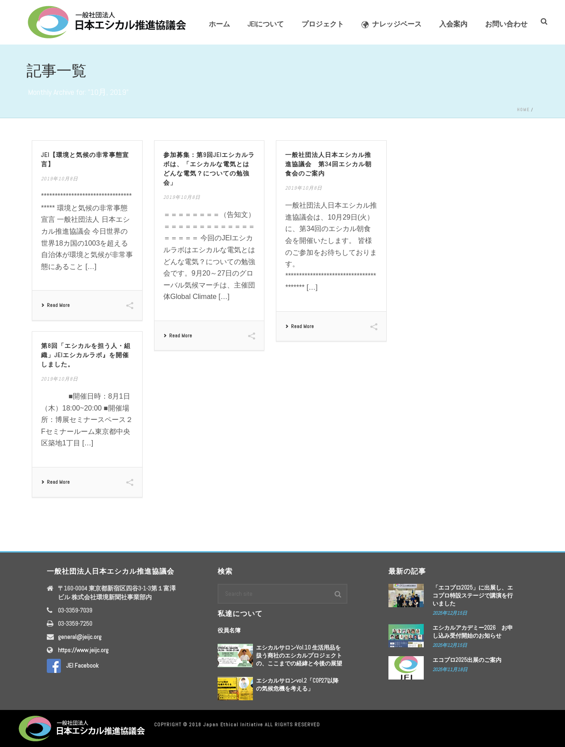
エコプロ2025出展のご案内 (467, 660)
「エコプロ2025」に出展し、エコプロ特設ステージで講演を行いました (473, 595)
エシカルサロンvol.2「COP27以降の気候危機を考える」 (297, 684)
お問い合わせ (506, 24)
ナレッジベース (392, 24)
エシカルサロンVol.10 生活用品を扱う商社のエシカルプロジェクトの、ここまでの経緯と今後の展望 (299, 655)
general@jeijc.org (80, 637)
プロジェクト (322, 24)
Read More (55, 305)
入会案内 (453, 24)
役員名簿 (229, 630)
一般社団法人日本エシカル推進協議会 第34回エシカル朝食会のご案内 (328, 164)
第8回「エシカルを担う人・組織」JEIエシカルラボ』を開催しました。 (86, 355)
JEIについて (266, 24)
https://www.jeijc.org (83, 650)
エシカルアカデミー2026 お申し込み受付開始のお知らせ (473, 631)
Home (523, 109)
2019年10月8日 (59, 179)
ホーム (219, 24)
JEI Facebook (72, 665)
